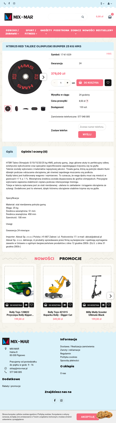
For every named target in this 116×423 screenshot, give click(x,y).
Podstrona (61, 31)
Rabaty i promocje (11, 386)
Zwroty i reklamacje (70, 350)
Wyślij (87, 134)
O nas (63, 373)
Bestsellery (104, 31)
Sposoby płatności (69, 360)
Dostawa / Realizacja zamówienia (77, 346)
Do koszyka (89, 82)
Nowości (88, 31)
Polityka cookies (68, 357)
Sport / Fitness (31, 32)
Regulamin (65, 353)
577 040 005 (5, 4)
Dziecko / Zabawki (12, 32)
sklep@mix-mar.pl (18, 368)
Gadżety (46, 31)
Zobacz (76, 31)
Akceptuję (88, 416)
